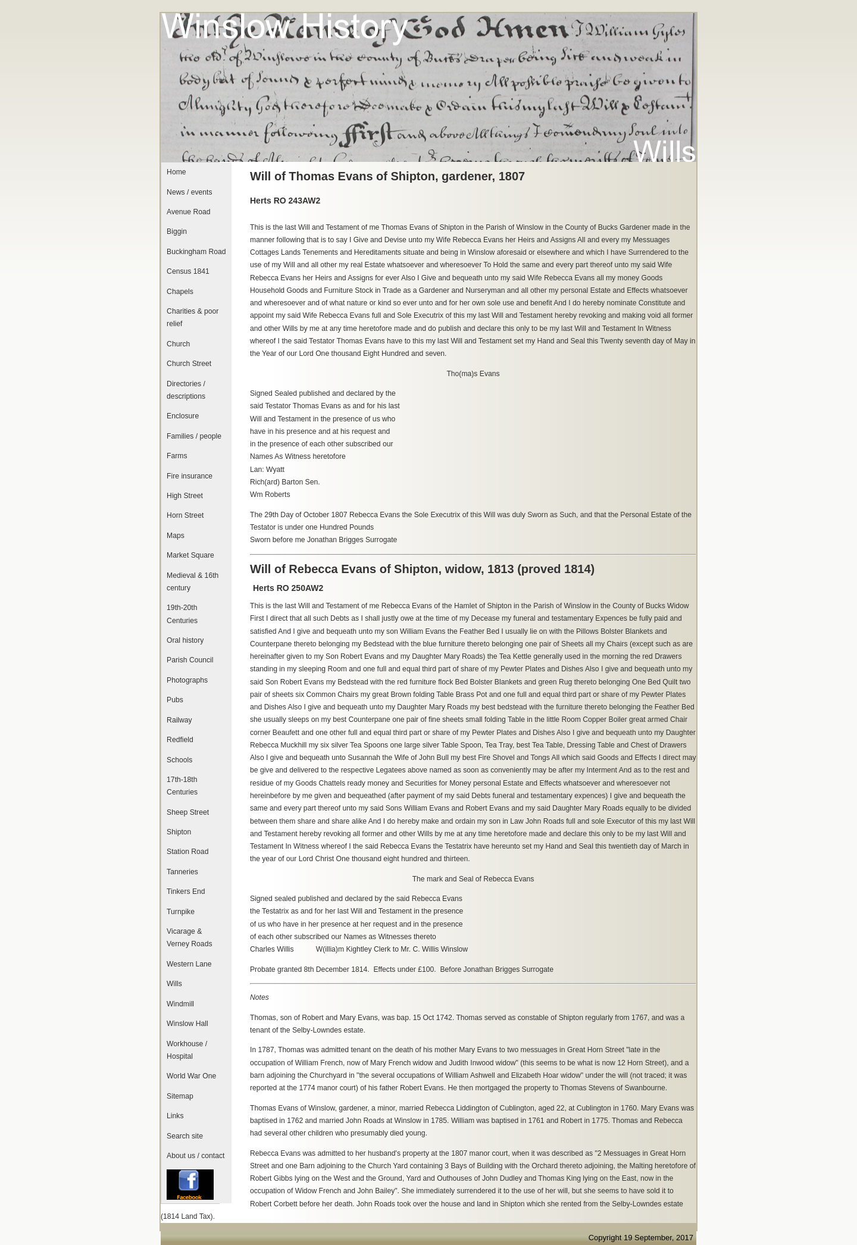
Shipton (179, 832)
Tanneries (182, 872)
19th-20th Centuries (182, 613)
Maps (175, 535)
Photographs (187, 680)
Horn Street (185, 515)
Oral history (185, 640)
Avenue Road (188, 212)
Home (176, 172)
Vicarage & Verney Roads (189, 937)
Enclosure (183, 416)
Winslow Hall (187, 1023)
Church (178, 344)
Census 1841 (188, 271)
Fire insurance (189, 476)
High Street (185, 496)
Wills (174, 984)
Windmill (180, 1004)
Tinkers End (186, 891)
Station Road (187, 851)
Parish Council (190, 660)
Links (175, 1116)
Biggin (177, 231)
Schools (179, 760)
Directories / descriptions (186, 390)
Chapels (180, 291)
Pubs (175, 700)
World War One (191, 1076)
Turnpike (181, 912)
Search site (185, 1136)
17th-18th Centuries (182, 785)
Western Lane (189, 964)
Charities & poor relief (192, 317)
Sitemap (180, 1096)
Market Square (190, 555)
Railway (179, 720)
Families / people (194, 436)
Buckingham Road (196, 252)
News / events (189, 192)
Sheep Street (188, 812)
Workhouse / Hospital (187, 1050)
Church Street (189, 363)
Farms (177, 456)
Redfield (180, 740)
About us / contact (195, 1156)
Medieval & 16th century (192, 581)
